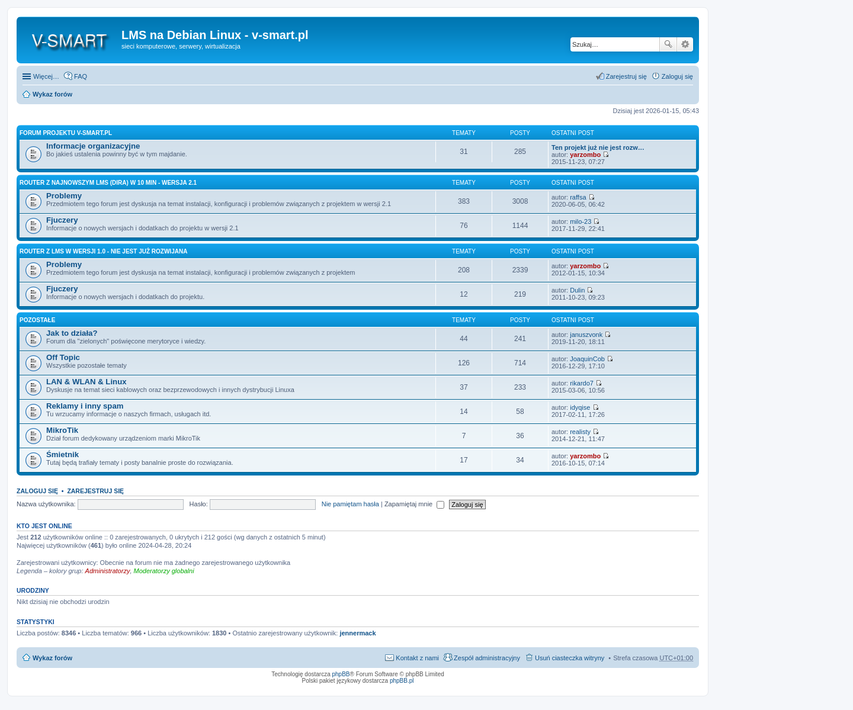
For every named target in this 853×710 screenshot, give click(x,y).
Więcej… (46, 76)
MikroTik (62, 430)
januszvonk (586, 334)
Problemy (64, 195)
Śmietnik (62, 454)
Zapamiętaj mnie (414, 503)
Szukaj (668, 44)
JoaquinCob (587, 358)
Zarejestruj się (95, 490)
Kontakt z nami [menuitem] (417, 657)
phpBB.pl (402, 680)
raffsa (578, 197)
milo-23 (580, 221)
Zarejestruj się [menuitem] (626, 76)
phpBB (341, 674)
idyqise (580, 407)
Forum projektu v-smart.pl (66, 133)
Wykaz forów (52, 94)
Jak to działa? (71, 333)
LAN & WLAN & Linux (86, 381)
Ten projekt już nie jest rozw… (597, 147)
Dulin (577, 290)
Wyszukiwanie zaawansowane (685, 44)
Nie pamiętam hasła (350, 503)
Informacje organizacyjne (93, 146)
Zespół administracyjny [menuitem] (487, 657)
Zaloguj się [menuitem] (677, 76)
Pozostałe (37, 320)
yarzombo (585, 154)
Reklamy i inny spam (84, 405)
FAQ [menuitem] (80, 76)
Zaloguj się (37, 490)
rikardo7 (582, 383)
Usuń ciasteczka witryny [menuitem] (569, 657)
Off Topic (63, 357)
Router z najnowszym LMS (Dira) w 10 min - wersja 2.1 (108, 182)
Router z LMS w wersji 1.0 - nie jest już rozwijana (103, 251)
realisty (580, 431)
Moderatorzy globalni (164, 570)
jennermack (357, 633)
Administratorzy (107, 570)
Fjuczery (62, 220)
